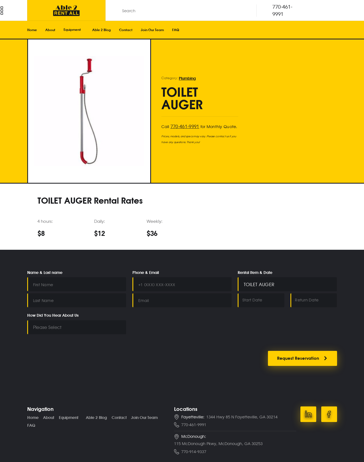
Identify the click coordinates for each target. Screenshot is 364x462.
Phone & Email (145, 273)
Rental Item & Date (255, 273)
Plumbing (186, 78)
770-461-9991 (183, 125)
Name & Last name (44, 273)
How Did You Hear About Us (53, 313)
